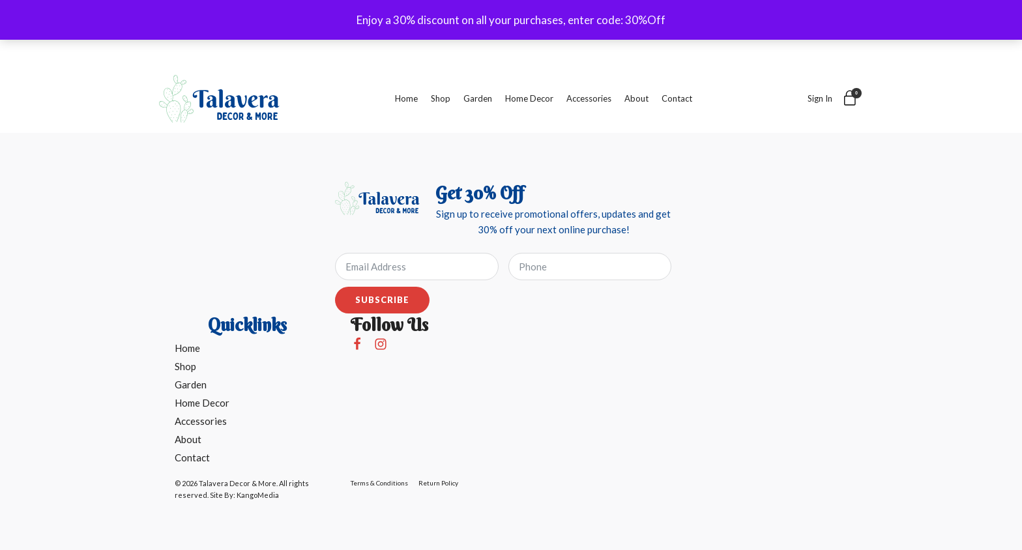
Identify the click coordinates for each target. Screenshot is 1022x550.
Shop (440, 98)
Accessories (588, 98)
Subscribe (382, 300)
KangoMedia (258, 495)
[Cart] (850, 98)
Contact (677, 98)
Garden (477, 98)
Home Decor (529, 98)
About (636, 98)
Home (406, 98)
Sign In (820, 98)
